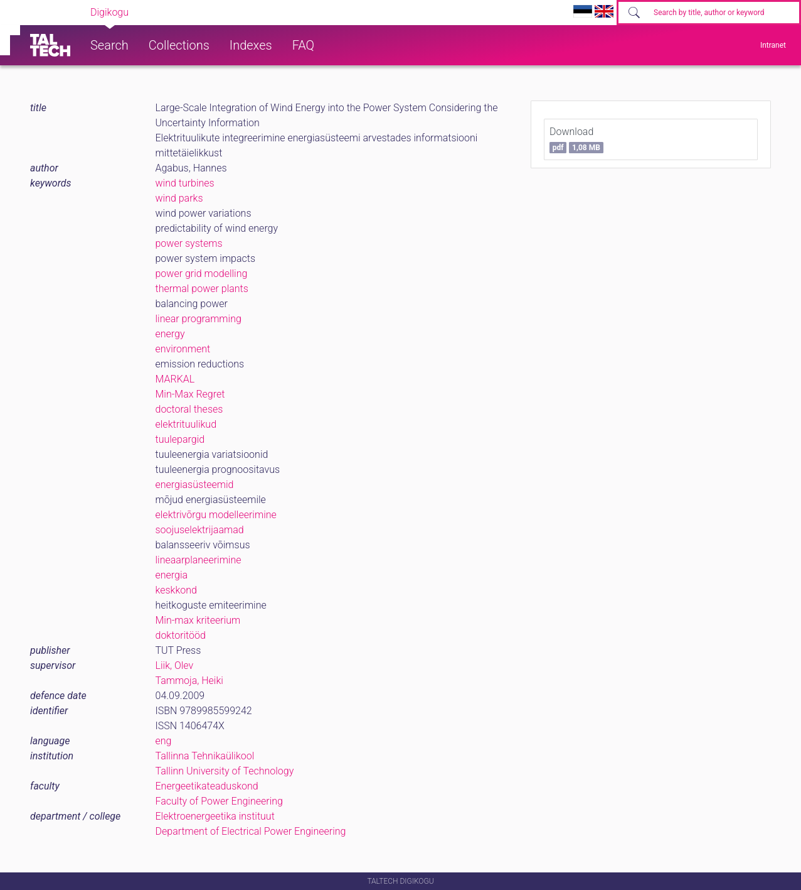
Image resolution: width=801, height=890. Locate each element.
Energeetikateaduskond (207, 786)
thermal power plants (202, 289)
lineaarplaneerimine (198, 560)
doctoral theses (189, 409)
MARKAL (175, 379)
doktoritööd (181, 635)
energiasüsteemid (195, 485)
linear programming (198, 319)
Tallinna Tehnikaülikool (205, 756)
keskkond (176, 590)
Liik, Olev (175, 665)
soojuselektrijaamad (200, 530)
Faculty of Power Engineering (219, 801)
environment (183, 349)
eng (164, 741)
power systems (189, 243)
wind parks (179, 198)
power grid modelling (202, 273)
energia (172, 575)
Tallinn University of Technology (225, 771)
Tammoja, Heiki (189, 680)
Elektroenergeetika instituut (215, 816)
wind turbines (185, 183)
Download (576, 139)
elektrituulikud (186, 424)
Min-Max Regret (190, 394)
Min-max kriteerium (198, 620)
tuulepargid (180, 439)
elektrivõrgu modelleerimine (216, 515)
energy (170, 334)
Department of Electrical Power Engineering (251, 831)
